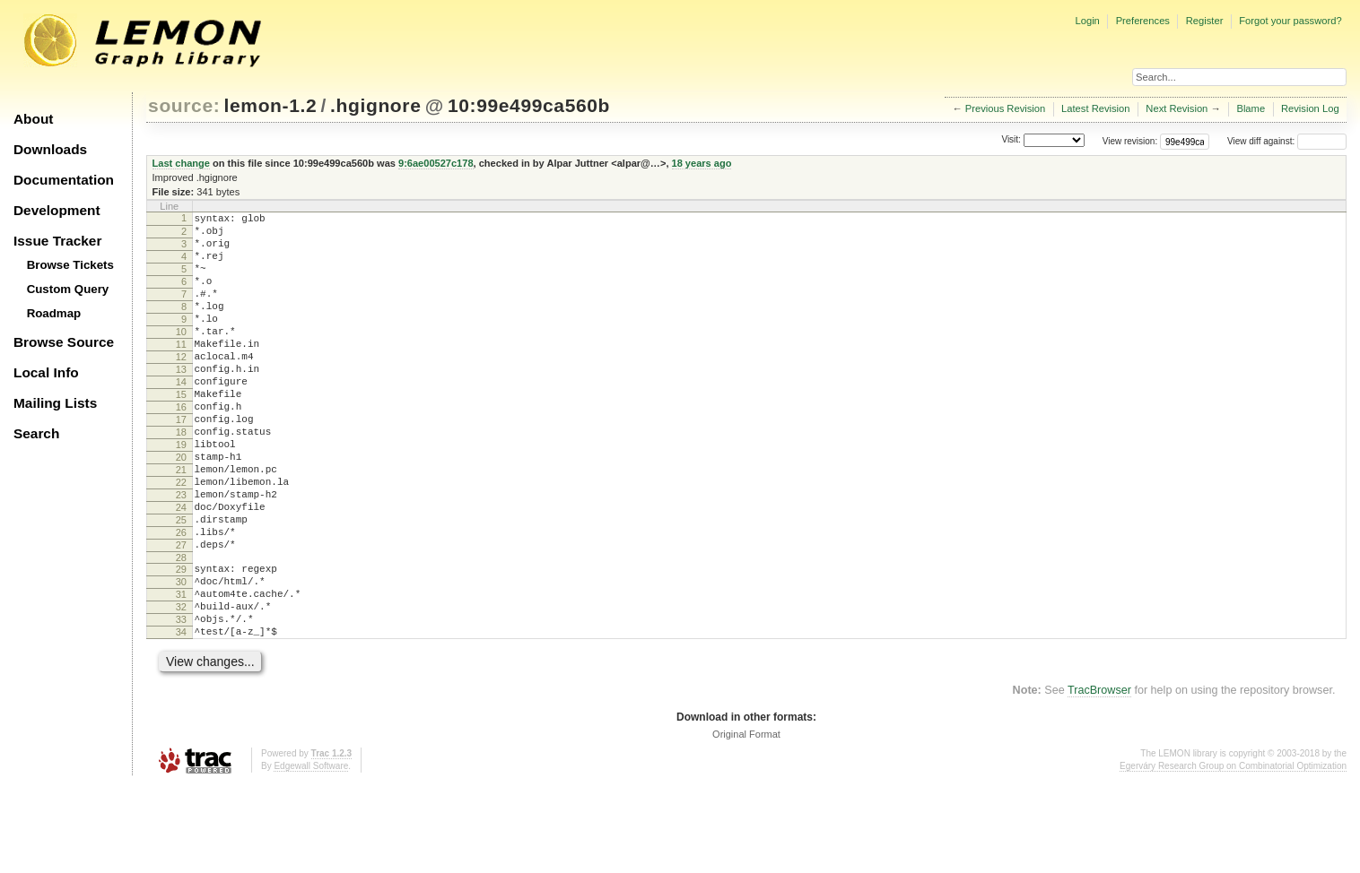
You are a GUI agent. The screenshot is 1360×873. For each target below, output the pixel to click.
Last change (181, 163)
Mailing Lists (55, 403)
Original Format (746, 822)
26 (181, 599)
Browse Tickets (70, 265)
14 (181, 416)
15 (181, 432)
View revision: (1130, 141)
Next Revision (1176, 108)
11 (181, 371)
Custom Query (68, 289)
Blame (1250, 108)
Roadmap (54, 313)
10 (181, 355)
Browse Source (63, 342)
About (33, 118)
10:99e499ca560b (529, 105)
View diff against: (1287, 141)
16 (181, 447)
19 (181, 493)
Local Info (46, 372)
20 (181, 508)
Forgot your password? (1290, 20)
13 (181, 401)
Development (56, 210)
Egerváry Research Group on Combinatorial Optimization (1233, 855)
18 (181, 477)
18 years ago (702, 163)
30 (181, 657)
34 (181, 718)
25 (181, 584)
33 (181, 702)
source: (184, 105)
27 (181, 614)
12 (181, 386)
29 (181, 641)
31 (181, 672)
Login (1087, 20)
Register (1205, 20)
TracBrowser (1099, 779)
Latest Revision (1095, 108)
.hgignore (375, 105)
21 (181, 523)
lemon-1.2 (271, 105)
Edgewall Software (311, 855)
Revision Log (1310, 108)
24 (181, 569)
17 (181, 462)
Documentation (63, 179)
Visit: (1011, 140)
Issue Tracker (57, 240)
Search (36, 433)
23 (181, 554)
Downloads (50, 149)
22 (181, 538)
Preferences (1143, 20)
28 (181, 630)
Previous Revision (1005, 108)
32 (181, 687)
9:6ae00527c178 (436, 163)
